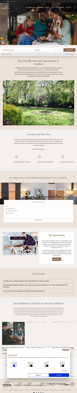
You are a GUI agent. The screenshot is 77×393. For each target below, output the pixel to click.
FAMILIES (61, 7)
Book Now (57, 259)
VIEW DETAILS (38, 226)
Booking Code (8, 54)
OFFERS (47, 7)
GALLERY (68, 7)
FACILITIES (41, 7)
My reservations (13, 1)
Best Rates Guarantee (70, 54)
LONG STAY (54, 7)
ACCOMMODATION (30, 7)
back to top (73, 376)
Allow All (59, 375)
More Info (64, 370)
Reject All (38, 375)
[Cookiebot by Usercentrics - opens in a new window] (63, 350)
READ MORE (35, 149)
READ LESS (42, 149)
